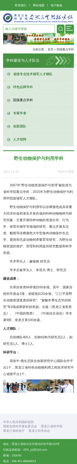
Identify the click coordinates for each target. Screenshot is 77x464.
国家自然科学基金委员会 (20, 426)
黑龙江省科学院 (51, 426)
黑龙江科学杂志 (39, 430)
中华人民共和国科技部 (18, 422)
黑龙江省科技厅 (14, 430)
